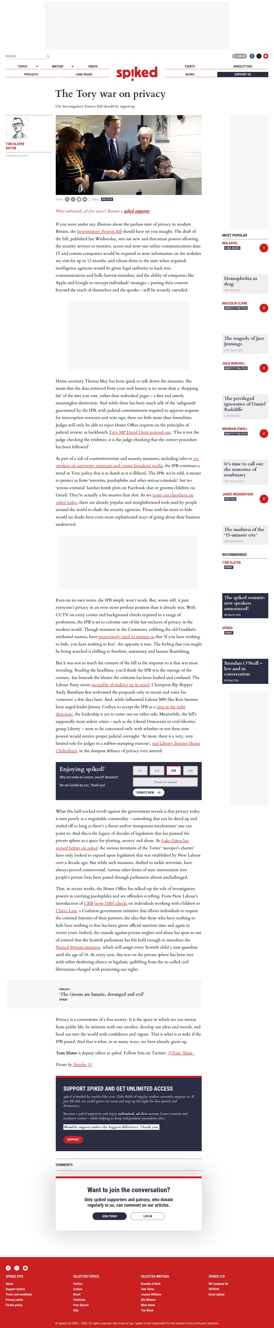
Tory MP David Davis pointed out (139, 432)
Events (190, 66)
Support (73, 1139)
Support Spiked (15, 1289)
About (9, 1284)
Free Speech (81, 1305)
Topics (22, 66)
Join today (109, 1216)
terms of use (126, 1323)
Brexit (76, 1294)
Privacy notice (14, 1300)
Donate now (145, 792)
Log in (239, 56)
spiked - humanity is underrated (137, 74)
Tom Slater (231, 562)
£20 (173, 770)
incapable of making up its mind (120, 685)
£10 (157, 770)
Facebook (252, 56)
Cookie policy (14, 1305)
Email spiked (216, 1294)
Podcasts (31, 74)
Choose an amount (165, 782)
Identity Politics (236, 308)
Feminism (79, 1300)
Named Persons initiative (78, 947)
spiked (227, 628)
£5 (140, 770)
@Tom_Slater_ (181, 1053)
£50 (190, 770)
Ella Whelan (148, 1300)
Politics (107, 199)
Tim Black (147, 1310)
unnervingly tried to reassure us (126, 637)
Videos (93, 66)
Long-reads (84, 74)
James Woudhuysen (237, 494)
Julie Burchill (233, 363)
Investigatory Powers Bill (99, 231)
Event (229, 567)
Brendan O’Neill (150, 1284)
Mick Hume (148, 1305)
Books (190, 74)
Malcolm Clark (234, 303)
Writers (57, 66)
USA (76, 1310)
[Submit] (48, 56)
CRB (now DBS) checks (105, 903)
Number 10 (82, 1064)
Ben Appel (230, 243)
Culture (77, 1289)
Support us (243, 74)
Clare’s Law (66, 911)
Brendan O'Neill (235, 429)
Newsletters (242, 66)
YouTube (265, 56)
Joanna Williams (151, 1294)
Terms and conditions (19, 1294)
